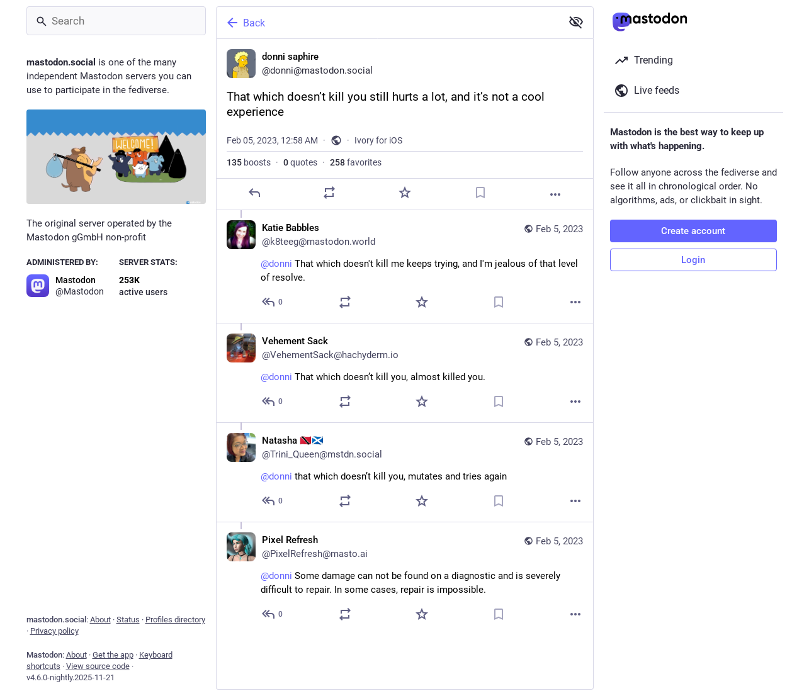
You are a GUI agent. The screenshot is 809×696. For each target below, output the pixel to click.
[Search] (116, 20)
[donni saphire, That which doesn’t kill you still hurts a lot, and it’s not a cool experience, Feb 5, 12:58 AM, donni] (405, 124)
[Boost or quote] (329, 192)
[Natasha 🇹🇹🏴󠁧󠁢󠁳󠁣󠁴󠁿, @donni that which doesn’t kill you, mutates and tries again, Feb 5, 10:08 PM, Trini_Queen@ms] (405, 472)
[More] (555, 194)
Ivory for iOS (378, 140)
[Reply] (253, 192)
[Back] (388, 22)
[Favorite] (404, 192)
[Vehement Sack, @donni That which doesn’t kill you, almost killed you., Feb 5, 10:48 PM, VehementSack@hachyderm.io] (405, 372)
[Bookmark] (479, 192)
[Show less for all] (576, 22)
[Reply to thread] (273, 302)
